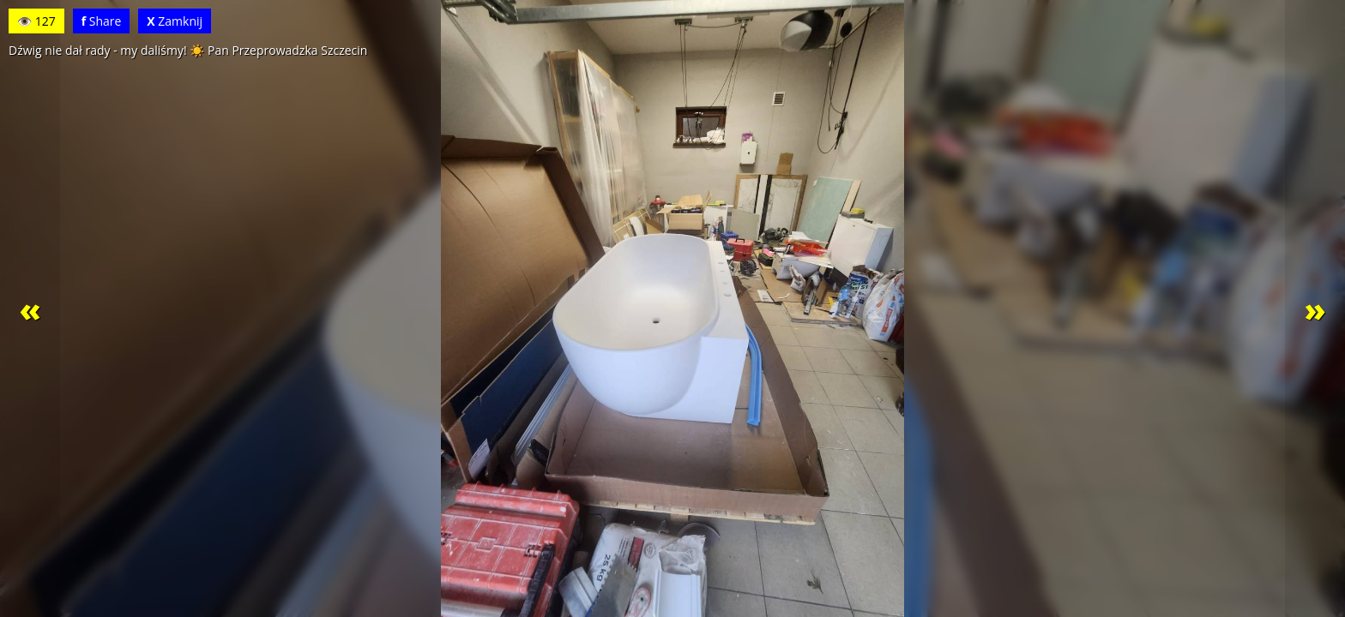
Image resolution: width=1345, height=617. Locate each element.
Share (101, 21)
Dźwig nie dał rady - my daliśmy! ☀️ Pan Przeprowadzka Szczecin (188, 50)
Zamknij (174, 21)
